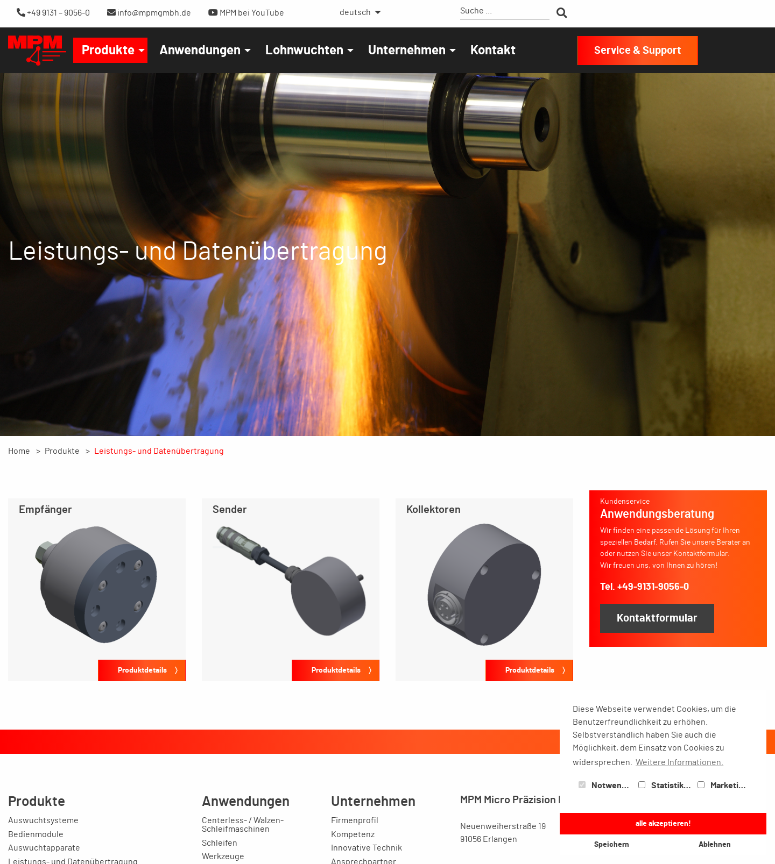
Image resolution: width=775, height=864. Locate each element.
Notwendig (606, 785)
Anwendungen (200, 50)
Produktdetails (142, 670)
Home (19, 451)
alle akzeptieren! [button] (663, 823)
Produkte (108, 50)
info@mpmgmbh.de (149, 12)
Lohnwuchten (304, 50)
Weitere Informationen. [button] (679, 762)
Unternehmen (407, 50)
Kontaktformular (657, 618)
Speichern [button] (611, 844)
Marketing (723, 785)
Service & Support (637, 50)
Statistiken (665, 785)
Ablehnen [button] (715, 844)
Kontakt (493, 50)
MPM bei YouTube (246, 12)
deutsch (355, 12)
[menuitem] (357, 12)
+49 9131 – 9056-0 (53, 12)
